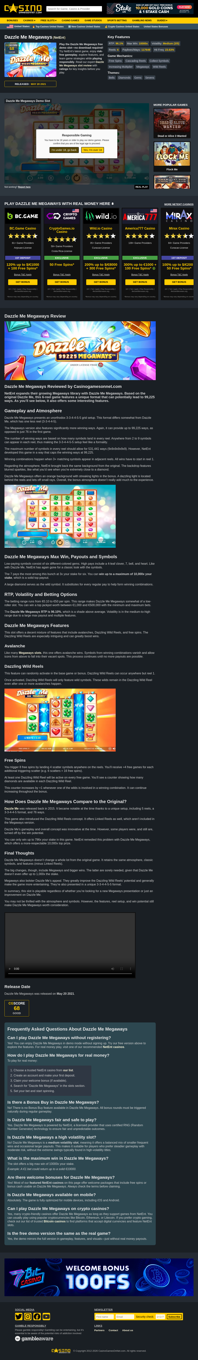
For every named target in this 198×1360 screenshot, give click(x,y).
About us (127, 1330)
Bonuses (12, 20)
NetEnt (59, 37)
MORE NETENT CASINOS (179, 204)
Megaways (142, 66)
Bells (112, 77)
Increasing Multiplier (121, 66)
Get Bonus (23, 282)
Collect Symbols (159, 60)
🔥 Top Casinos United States (48, 26)
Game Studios (93, 20)
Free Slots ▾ (48, 20)
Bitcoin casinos (55, 1221)
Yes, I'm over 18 (92, 150)
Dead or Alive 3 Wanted (172, 135)
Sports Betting (117, 20)
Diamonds (124, 77)
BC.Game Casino (23, 228)
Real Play (142, 187)
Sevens (149, 77)
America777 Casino (140, 228)
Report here (24, 187)
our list (68, 1070)
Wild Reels (159, 66)
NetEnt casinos (113, 1047)
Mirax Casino (179, 228)
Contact (113, 1330)
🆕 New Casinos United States (84, 26)
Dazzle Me (11, 808)
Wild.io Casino (101, 228)
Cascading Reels (136, 60)
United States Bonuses (156, 26)
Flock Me (172, 169)
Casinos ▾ (29, 20)
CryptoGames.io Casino (62, 230)
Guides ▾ (162, 20)
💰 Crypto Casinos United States (122, 26)
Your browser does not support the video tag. (70, 945)
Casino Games (70, 20)
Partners (99, 1330)
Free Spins (115, 60)
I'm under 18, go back (64, 150)
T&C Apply (17, 289)
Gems (137, 77)
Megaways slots (30, 652)
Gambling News (142, 20)
